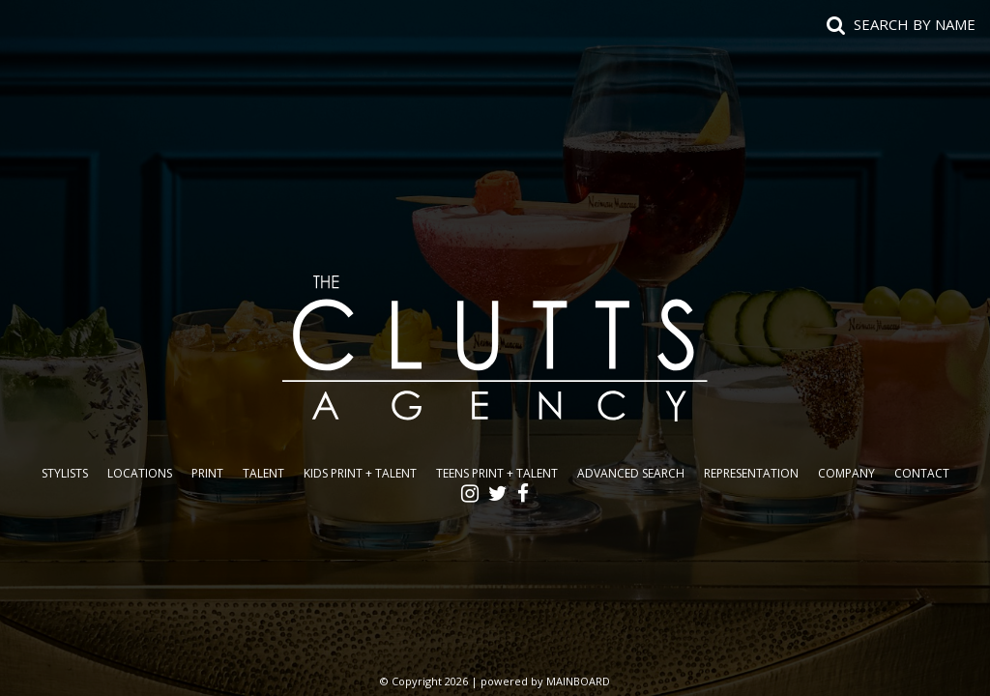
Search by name (914, 24)
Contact (921, 473)
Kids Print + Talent (360, 473)
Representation (751, 473)
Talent (263, 473)
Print (207, 473)
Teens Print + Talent (497, 473)
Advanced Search (630, 473)
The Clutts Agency (495, 348)
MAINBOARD (578, 681)
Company (846, 473)
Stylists (65, 473)
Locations (139, 473)
